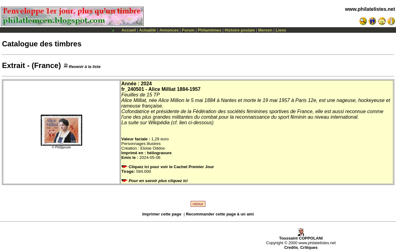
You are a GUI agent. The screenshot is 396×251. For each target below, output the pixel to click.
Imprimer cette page (161, 214)
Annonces (169, 30)
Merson (265, 30)
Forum (188, 30)
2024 (146, 83)
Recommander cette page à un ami (220, 214)
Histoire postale (240, 30)
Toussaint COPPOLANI (300, 236)
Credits (291, 247)
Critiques (309, 247)
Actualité (147, 30)
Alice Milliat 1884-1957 (174, 89)
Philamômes (209, 30)
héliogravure (159, 153)
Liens (281, 30)
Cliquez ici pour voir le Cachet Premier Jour (168, 166)
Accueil (128, 30)
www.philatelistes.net (370, 9)
